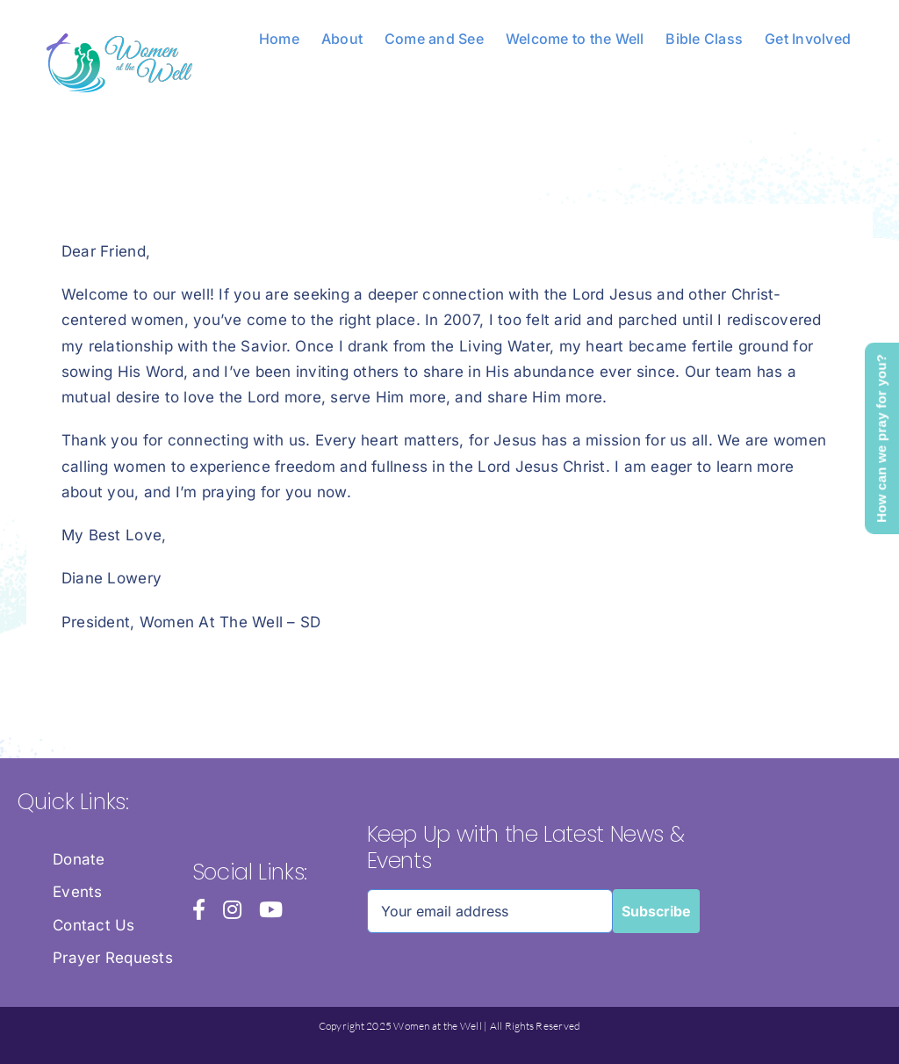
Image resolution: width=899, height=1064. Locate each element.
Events (78, 892)
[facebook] (198, 909)
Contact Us (94, 925)
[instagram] (232, 909)
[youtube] (271, 909)
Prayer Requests (113, 957)
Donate (79, 859)
